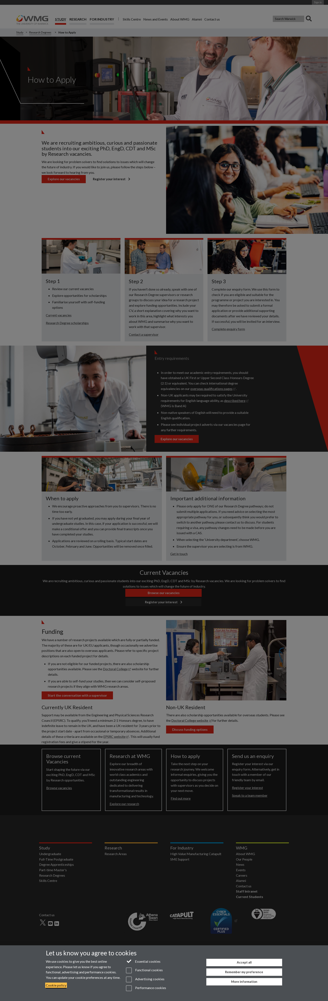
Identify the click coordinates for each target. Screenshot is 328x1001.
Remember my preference (244, 972)
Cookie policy (56, 985)
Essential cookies (143, 961)
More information (244, 981)
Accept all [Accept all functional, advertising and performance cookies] (244, 962)
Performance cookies (146, 988)
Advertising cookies (145, 979)
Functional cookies (144, 970)
